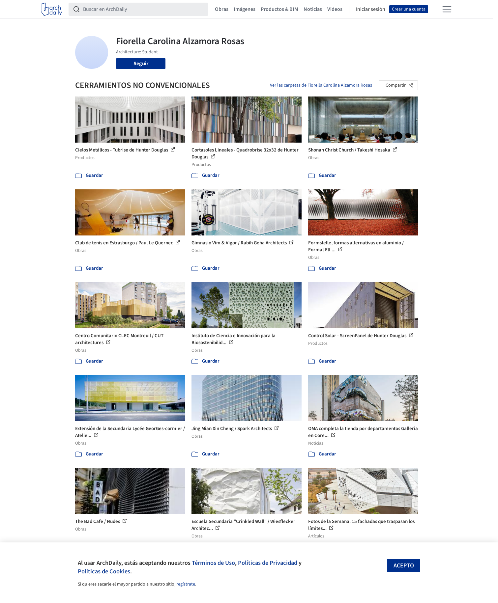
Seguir (140, 63)
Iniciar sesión (370, 9)
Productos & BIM (279, 9)
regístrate (185, 584)
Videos (334, 9)
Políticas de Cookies (104, 571)
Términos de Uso (213, 563)
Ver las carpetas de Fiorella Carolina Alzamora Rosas (321, 85)
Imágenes (244, 9)
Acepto (404, 566)
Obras (221, 9)
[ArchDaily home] (51, 9)
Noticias (313, 9)
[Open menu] (447, 9)
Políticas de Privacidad (267, 563)
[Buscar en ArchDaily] (143, 9)
